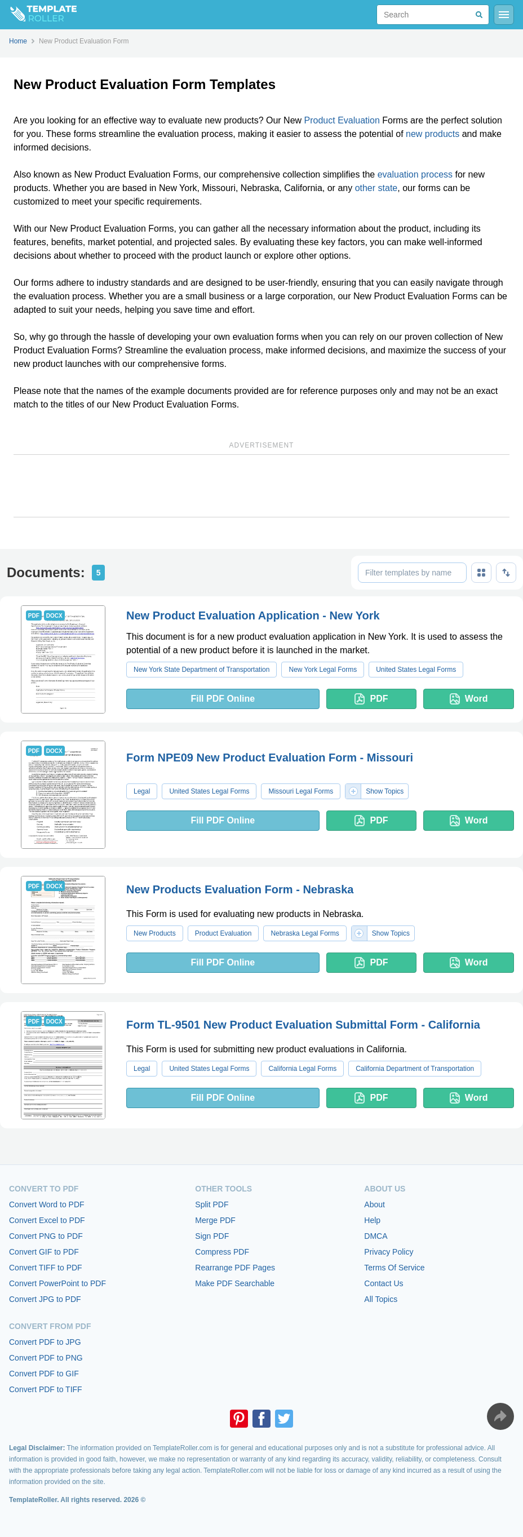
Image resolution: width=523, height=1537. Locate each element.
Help (372, 1220)
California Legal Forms (302, 1069)
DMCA (375, 1236)
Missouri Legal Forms (300, 791)
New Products (155, 933)
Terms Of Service (394, 1267)
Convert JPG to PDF (45, 1299)
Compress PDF (222, 1251)
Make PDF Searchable (234, 1283)
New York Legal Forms (323, 670)
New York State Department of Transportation (201, 670)
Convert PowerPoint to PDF (57, 1283)
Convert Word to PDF (47, 1204)
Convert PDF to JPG (45, 1341)
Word (469, 699)
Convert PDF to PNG (46, 1357)
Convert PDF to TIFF (45, 1389)
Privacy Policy (388, 1251)
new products (432, 134)
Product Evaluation (342, 120)
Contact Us (383, 1283)
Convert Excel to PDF (47, 1220)
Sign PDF (212, 1236)
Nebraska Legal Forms (305, 933)
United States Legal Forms (416, 670)
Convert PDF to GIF (44, 1373)
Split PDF (211, 1204)
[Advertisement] (261, 485)
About (374, 1204)
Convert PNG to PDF (46, 1236)
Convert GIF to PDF (44, 1251)
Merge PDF (215, 1220)
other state (376, 188)
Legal (142, 791)
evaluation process (415, 174)
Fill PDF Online (222, 698)
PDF (371, 699)
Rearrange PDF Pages (235, 1267)
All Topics (380, 1299)
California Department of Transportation (415, 1069)
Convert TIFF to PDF (45, 1267)
